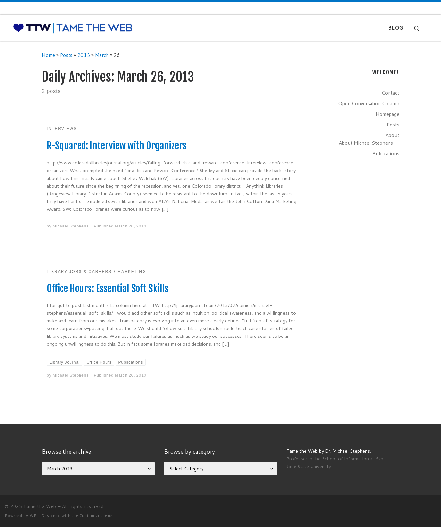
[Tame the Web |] (73, 27)
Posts (66, 55)
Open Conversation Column (368, 103)
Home (48, 55)
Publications (385, 153)
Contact (390, 92)
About (392, 135)
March (102, 55)
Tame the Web (39, 506)
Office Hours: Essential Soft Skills (108, 288)
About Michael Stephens (366, 142)
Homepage (387, 113)
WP (33, 515)
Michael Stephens (71, 226)
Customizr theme (96, 515)
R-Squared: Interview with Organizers (117, 146)
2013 (83, 55)
